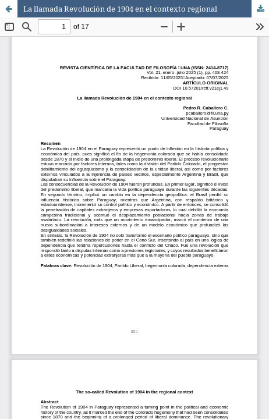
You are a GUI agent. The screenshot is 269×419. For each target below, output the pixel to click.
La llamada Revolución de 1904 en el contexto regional (120, 8)
